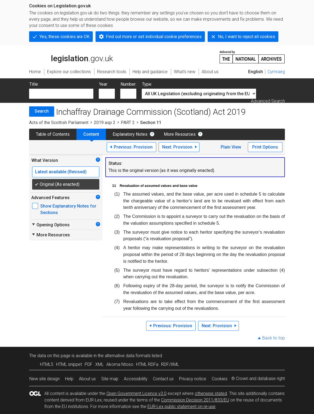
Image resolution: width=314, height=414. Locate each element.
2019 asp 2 (104, 122)
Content (91, 134)
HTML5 (46, 364)
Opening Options (50, 224)
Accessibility (135, 378)
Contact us (163, 378)
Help (69, 378)
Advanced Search (268, 101)
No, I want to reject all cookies (246, 36)
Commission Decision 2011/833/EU (195, 400)
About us (87, 378)
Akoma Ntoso (119, 364)
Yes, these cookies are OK (64, 36)
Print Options (265, 147)
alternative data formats (128, 355)
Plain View (231, 147)
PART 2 (128, 122)
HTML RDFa (147, 364)
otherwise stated (211, 393)
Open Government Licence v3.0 (136, 393)
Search (42, 111)
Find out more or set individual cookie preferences (154, 36)
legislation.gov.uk (71, 56)
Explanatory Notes (130, 134)
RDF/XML (170, 364)
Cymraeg (276, 71)
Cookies (219, 378)
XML (99, 364)
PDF (89, 364)
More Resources (180, 134)
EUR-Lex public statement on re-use (181, 406)
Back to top (273, 338)
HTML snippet (69, 364)
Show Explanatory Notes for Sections (68, 209)
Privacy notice (192, 378)
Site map (109, 378)
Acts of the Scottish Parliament (58, 122)
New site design (44, 378)
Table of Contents (53, 134)
